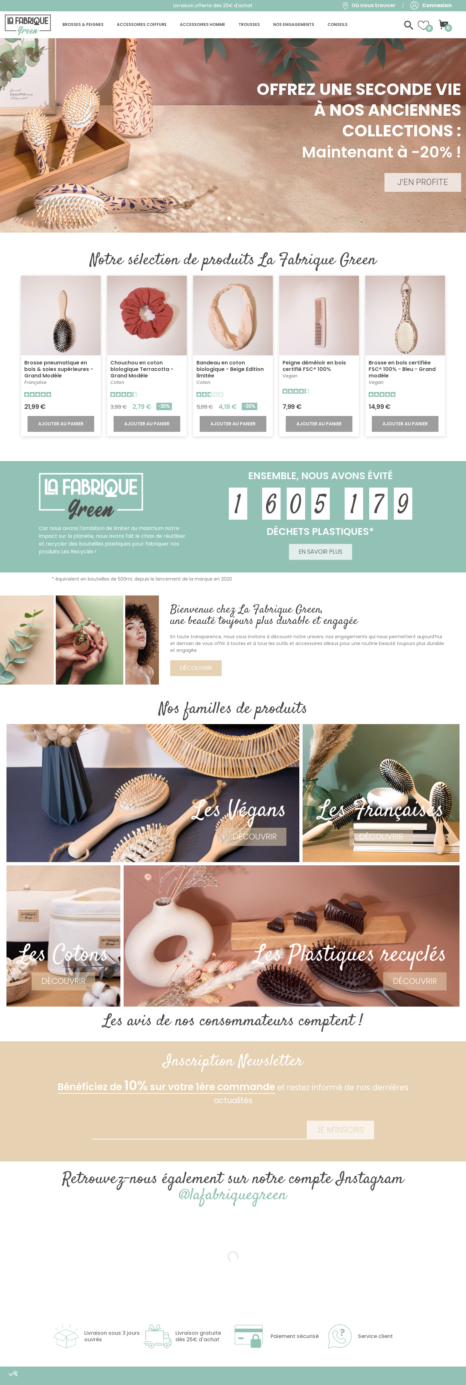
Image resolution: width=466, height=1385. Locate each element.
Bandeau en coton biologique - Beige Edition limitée (230, 369)
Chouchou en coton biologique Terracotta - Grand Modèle (141, 369)
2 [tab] (239, 218)
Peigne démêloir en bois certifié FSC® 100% (314, 366)
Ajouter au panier (60, 424)
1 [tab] (229, 218)
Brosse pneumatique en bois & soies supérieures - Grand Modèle (58, 369)
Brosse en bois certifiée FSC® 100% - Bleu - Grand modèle (402, 369)
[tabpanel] (233, 135)
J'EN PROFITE (422, 182)
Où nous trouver (373, 5)
